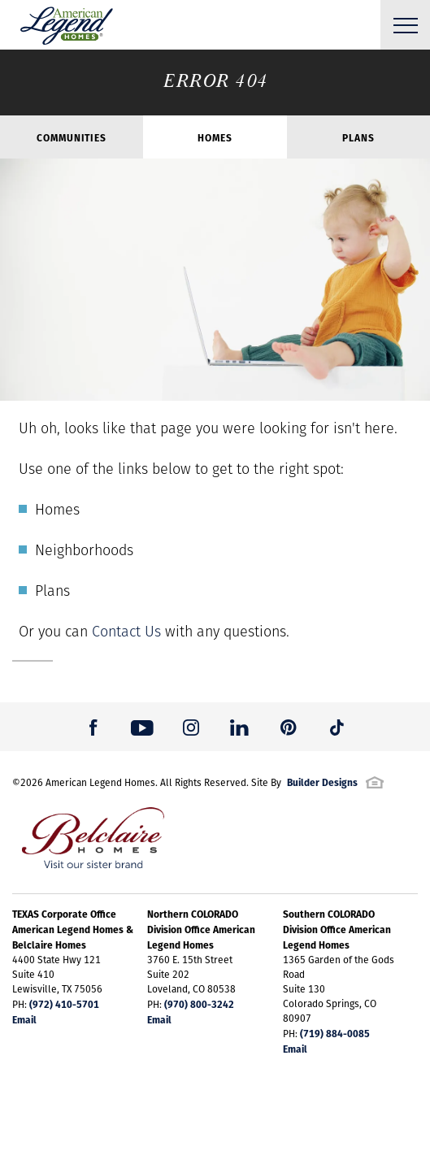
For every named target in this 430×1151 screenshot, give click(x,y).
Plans (358, 137)
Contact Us (126, 631)
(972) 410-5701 (64, 1004)
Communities (71, 137)
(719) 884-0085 (335, 1033)
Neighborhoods (84, 550)
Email (24, 1019)
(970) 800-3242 (199, 1004)
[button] (93, 726)
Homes (215, 137)
